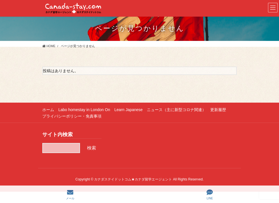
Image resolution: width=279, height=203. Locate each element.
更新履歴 (218, 109)
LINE (210, 194)
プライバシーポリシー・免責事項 (71, 116)
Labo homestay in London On (84, 109)
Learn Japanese (128, 109)
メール (70, 194)
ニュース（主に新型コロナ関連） (176, 109)
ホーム (48, 109)
